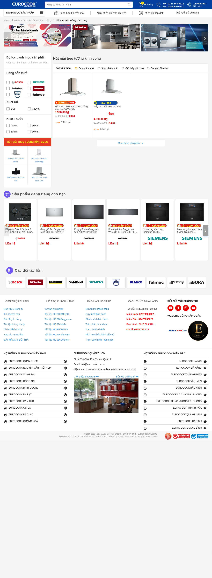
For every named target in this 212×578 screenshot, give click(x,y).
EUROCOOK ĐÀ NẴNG (175, 368)
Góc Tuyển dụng (12, 319)
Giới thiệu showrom (86, 376)
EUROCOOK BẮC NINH (175, 388)
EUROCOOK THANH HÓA (175, 408)
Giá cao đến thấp (160, 68)
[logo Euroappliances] (178, 331)
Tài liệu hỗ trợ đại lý (14, 324)
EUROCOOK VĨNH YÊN (175, 381)
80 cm (11, 131)
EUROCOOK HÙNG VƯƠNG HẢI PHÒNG (175, 401)
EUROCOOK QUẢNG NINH (175, 415)
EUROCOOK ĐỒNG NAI (35, 381)
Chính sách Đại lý (13, 329)
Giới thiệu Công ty (13, 309)
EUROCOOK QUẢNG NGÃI (35, 421)
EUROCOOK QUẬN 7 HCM (35, 361)
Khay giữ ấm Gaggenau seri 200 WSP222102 (86, 230)
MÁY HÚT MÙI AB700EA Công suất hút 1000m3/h (71, 108)
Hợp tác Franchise (13, 334)
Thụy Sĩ (34, 108)
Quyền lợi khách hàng (97, 309)
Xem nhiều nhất (109, 68)
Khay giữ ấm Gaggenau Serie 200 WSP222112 (52, 230)
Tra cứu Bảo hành (95, 329)
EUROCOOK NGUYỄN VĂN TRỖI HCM (35, 368)
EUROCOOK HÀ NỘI (175, 361)
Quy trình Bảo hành (96, 314)
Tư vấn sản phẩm (54, 309)
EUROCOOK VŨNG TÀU (35, 375)
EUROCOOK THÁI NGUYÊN (175, 375)
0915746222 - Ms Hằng (123, 369)
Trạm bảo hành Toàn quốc (99, 339)
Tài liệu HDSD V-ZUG (56, 329)
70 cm (33, 125)
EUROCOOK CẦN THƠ (35, 401)
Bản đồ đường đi (127, 376)
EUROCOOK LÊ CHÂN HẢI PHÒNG (175, 395)
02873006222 (93, 369)
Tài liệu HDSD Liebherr (57, 339)
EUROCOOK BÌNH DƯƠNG (35, 388)
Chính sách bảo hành (97, 319)
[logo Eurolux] (199, 331)
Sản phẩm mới (86, 68)
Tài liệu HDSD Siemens (57, 334)
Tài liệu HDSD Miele (55, 324)
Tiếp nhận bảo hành (96, 324)
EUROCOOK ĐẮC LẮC (35, 415)
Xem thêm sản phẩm (129, 143)
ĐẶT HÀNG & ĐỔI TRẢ (16, 339)
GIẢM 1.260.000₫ (66, 103)
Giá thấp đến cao (134, 68)
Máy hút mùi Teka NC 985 (107, 106)
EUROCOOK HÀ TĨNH (175, 421)
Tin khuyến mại (12, 314)
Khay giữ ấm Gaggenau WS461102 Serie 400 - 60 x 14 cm (123, 232)
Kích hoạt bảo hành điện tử (100, 334)
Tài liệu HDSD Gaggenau (58, 319)
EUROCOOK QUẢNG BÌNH (175, 428)
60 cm (11, 125)
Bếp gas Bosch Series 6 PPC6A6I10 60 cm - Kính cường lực (18, 232)
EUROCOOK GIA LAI (35, 408)
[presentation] (7, 38)
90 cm (33, 131)
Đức (10, 108)
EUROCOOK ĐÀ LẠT (35, 395)
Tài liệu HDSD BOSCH (57, 314)
